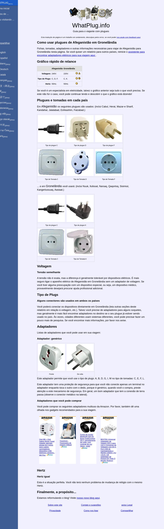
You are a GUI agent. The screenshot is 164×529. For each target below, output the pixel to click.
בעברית (7, 136)
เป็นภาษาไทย (10, 130)
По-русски (9, 102)
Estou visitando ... (11, 19)
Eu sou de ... (8, 14)
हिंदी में (7, 91)
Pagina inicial (8, 8)
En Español (7, 58)
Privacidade (58, 511)
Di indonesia (10, 108)
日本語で (8, 97)
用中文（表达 (11, 86)
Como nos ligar (94, 511)
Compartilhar (130, 511)
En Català (6, 74)
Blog (3, 29)
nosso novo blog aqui (91, 498)
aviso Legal (130, 505)
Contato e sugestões (94, 505)
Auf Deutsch (8, 69)
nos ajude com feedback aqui (132, 37)
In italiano (9, 63)
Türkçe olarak (11, 119)
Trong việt (9, 113)
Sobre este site (58, 505)
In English (6, 52)
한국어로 (8, 124)
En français (9, 80)
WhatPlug (10, 3)
